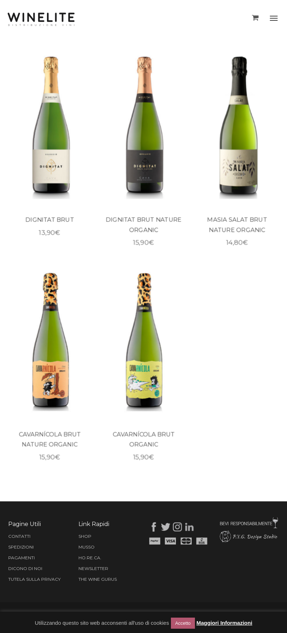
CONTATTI (19, 536)
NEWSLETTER (93, 568)
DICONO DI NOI (25, 568)
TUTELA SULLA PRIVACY (34, 579)
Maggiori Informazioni (224, 623)
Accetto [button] (183, 623)
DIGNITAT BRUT (50, 221)
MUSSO (86, 547)
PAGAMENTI (21, 557)
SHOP (84, 536)
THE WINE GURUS (97, 579)
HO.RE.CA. (89, 557)
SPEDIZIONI (21, 547)
